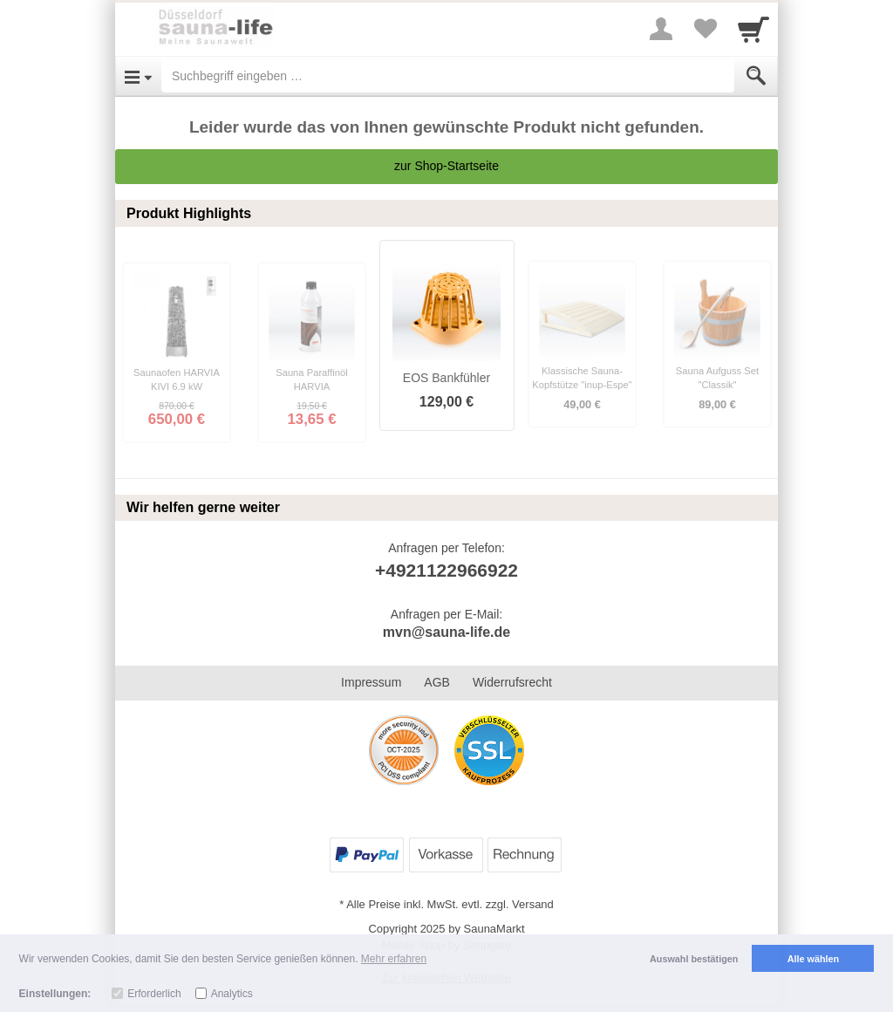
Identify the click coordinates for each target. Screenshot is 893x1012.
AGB (437, 682)
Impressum (371, 682)
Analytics (232, 994)
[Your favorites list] (705, 28)
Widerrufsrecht (512, 682)
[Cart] (753, 28)
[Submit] (756, 76)
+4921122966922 (446, 570)
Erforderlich (154, 994)
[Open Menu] (138, 76)
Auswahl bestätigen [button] (694, 959)
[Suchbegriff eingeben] (447, 75)
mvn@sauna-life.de (446, 632)
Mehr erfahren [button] (393, 959)
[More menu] (661, 28)
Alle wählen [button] (813, 959)
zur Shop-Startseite (446, 166)
